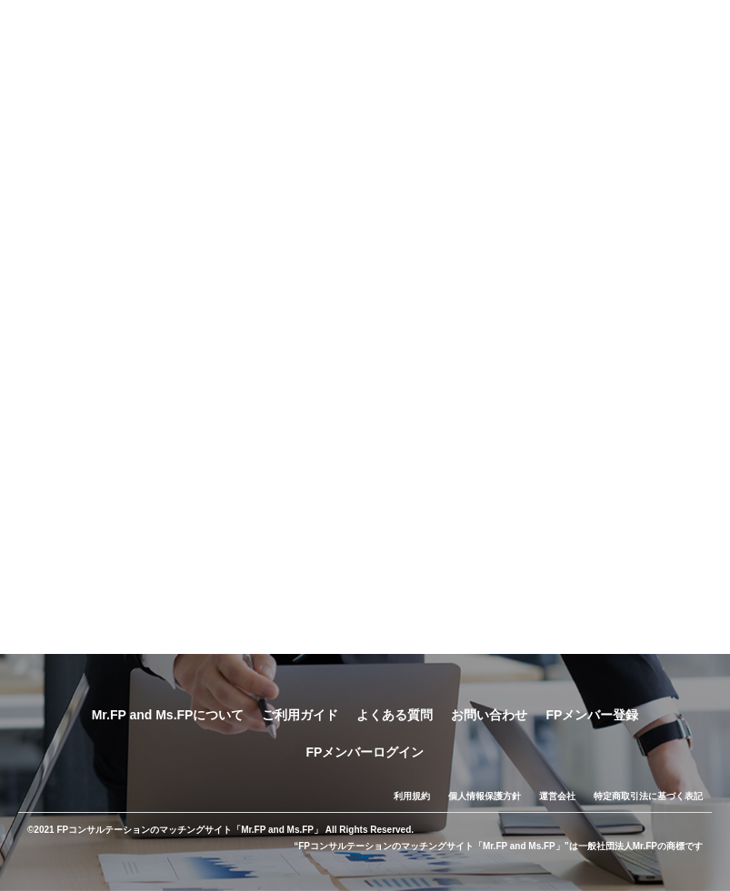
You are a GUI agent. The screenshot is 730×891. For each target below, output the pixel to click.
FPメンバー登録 (591, 715)
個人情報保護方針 (484, 796)
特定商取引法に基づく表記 (648, 796)
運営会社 (557, 796)
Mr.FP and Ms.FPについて (168, 715)
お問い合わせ (489, 715)
